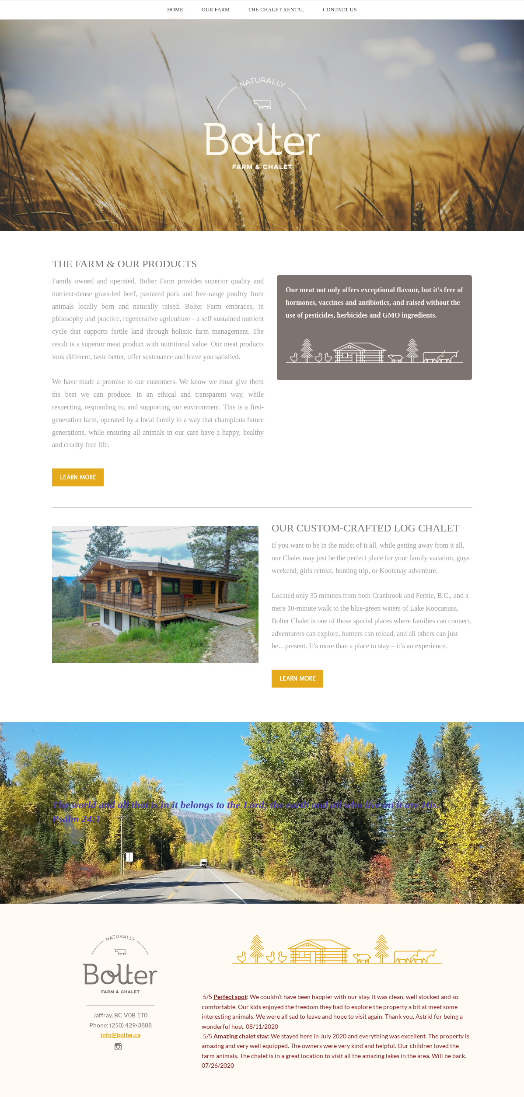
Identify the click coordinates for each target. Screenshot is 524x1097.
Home (175, 10)
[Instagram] (118, 1046)
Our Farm (216, 10)
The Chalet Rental (276, 10)
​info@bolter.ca (120, 1034)
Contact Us (339, 10)
